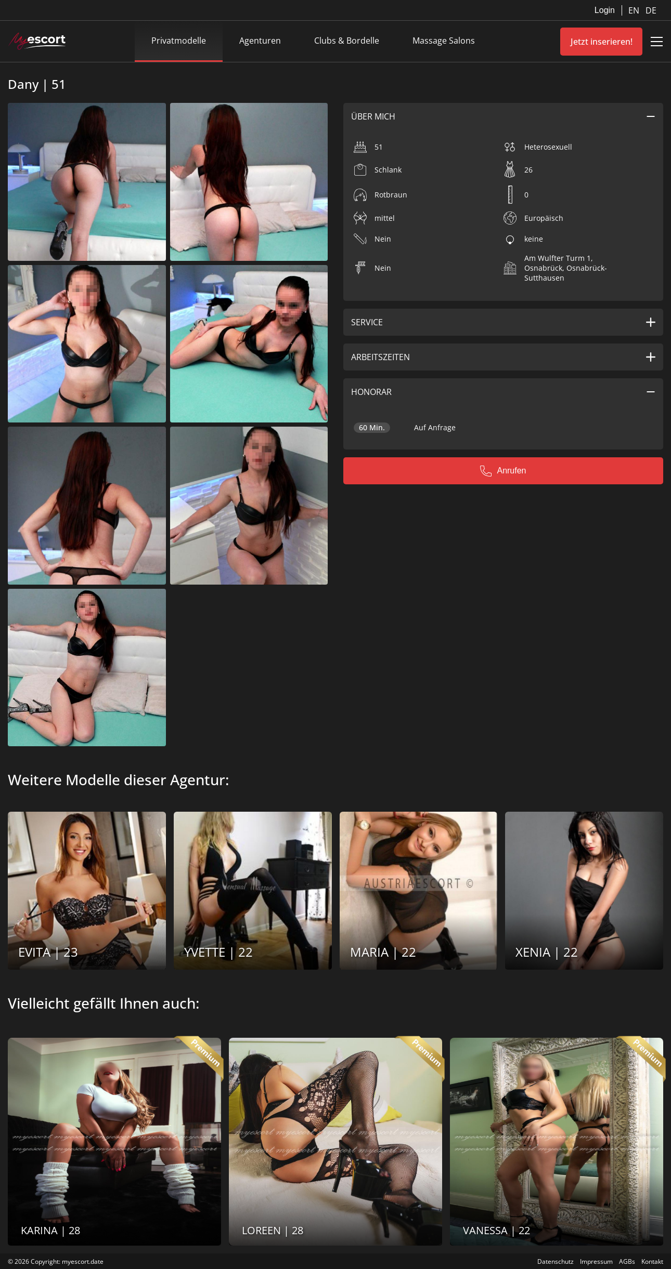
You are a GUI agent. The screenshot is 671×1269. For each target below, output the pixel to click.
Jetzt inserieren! (602, 41)
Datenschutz (555, 1261)
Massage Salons (443, 40)
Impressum (596, 1261)
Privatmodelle (178, 40)
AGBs (627, 1261)
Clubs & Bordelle (346, 40)
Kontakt (652, 1261)
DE (651, 10)
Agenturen (260, 40)
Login (605, 10)
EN (634, 10)
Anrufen (503, 471)
